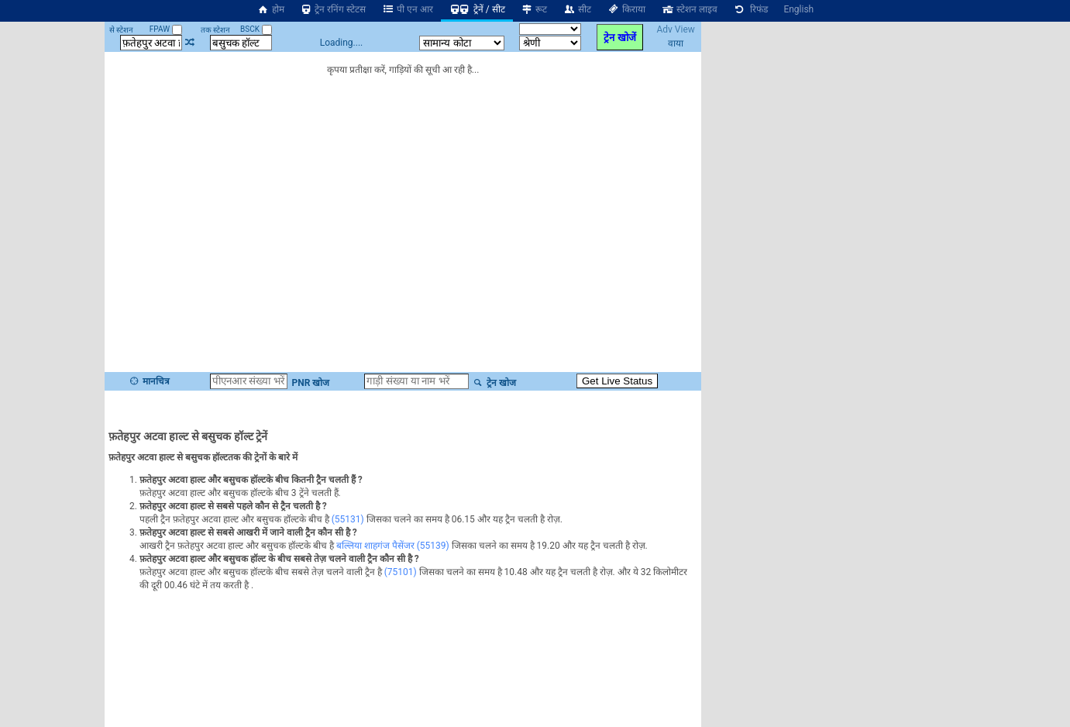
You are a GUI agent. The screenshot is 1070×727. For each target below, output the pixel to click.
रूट (534, 9)
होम (270, 9)
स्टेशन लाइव (689, 9)
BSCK (255, 29)
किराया (626, 9)
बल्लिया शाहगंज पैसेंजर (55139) (392, 545)
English (798, 9)
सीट (577, 9)
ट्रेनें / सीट (477, 9)
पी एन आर (407, 9)
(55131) (348, 519)
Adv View (675, 29)
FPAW (166, 29)
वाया (675, 43)
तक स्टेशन (215, 30)
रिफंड (751, 9)
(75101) (400, 572)
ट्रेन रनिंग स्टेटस (333, 9)
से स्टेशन (121, 30)
